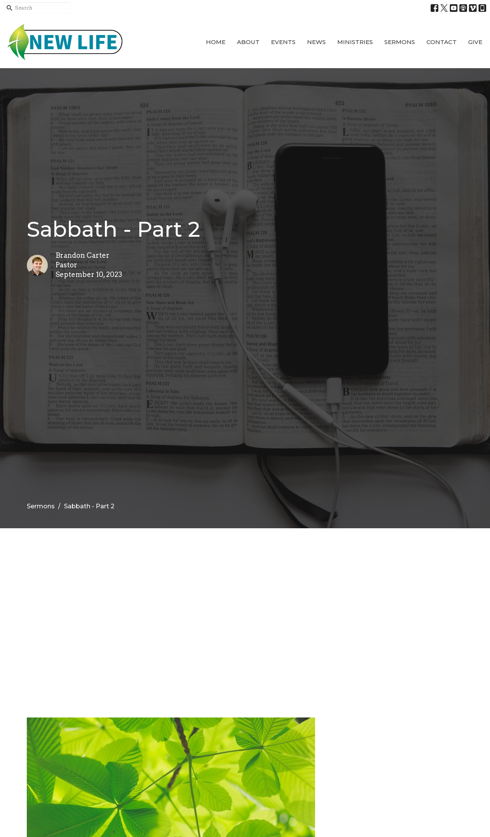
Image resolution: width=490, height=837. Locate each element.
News (316, 42)
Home (215, 42)
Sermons (399, 42)
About (248, 42)
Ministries (355, 42)
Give (475, 42)
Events (283, 42)
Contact (441, 42)
